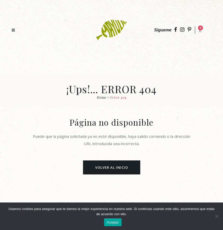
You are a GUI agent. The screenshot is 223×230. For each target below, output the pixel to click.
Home (101, 97)
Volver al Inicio (111, 167)
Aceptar (113, 222)
